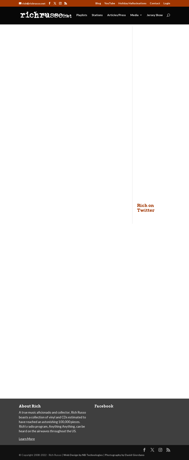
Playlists (81, 15)
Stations (97, 15)
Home (45, 15)
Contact (155, 3)
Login (166, 3)
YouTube (109, 3)
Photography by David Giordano (124, 454)
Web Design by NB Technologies (83, 454)
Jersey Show (155, 15)
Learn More (27, 439)
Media (134, 15)
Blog (98, 3)
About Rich (61, 15)
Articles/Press (116, 15)
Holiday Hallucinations (132, 3)
